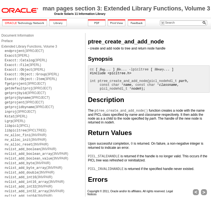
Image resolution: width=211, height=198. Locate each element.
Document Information (17, 35)
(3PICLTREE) (25, 130)
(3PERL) (17, 55)
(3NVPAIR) (25, 135)
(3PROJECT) (24, 51)
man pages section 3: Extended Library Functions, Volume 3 (126, 8)
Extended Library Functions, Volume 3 (29, 46)
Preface (7, 41)
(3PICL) (17, 126)
